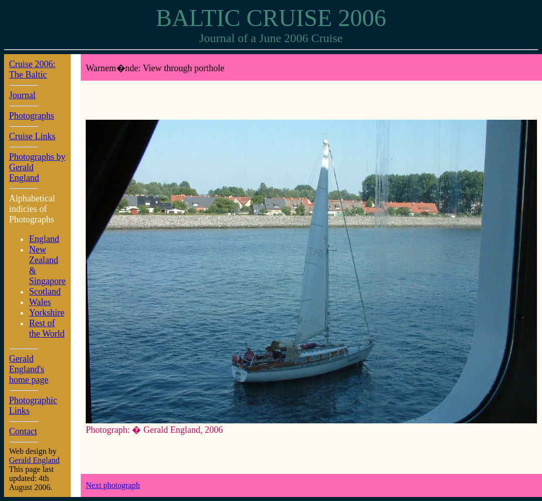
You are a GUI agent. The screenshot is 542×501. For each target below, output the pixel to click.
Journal (22, 95)
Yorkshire (46, 313)
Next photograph (113, 485)
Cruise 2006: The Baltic (32, 69)
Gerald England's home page (28, 369)
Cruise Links (32, 136)
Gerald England (34, 460)
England (44, 239)
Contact (23, 431)
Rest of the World (47, 328)
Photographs (31, 116)
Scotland (45, 292)
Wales (40, 302)
